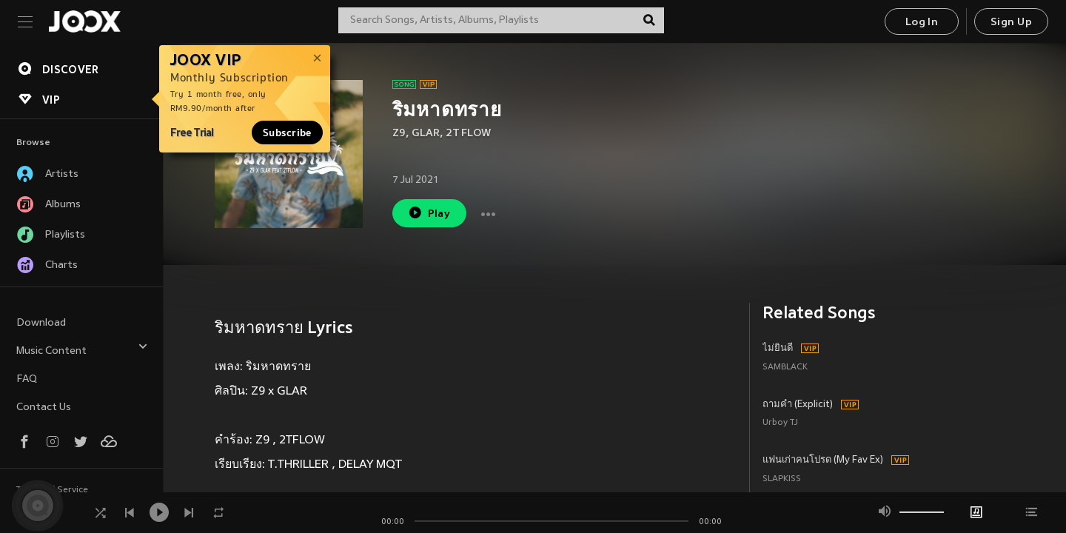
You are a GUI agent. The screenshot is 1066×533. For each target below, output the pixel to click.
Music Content (82, 349)
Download (41, 323)
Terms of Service (52, 490)
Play (429, 213)
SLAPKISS (781, 479)
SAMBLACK (785, 367)
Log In (921, 22)
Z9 (399, 133)
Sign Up (1011, 22)
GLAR (426, 133)
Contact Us (43, 407)
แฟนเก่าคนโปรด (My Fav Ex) (822, 460)
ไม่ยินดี (777, 348)
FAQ (26, 379)
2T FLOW (468, 133)
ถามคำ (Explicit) (797, 405)
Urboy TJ (780, 423)
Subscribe (287, 132)
